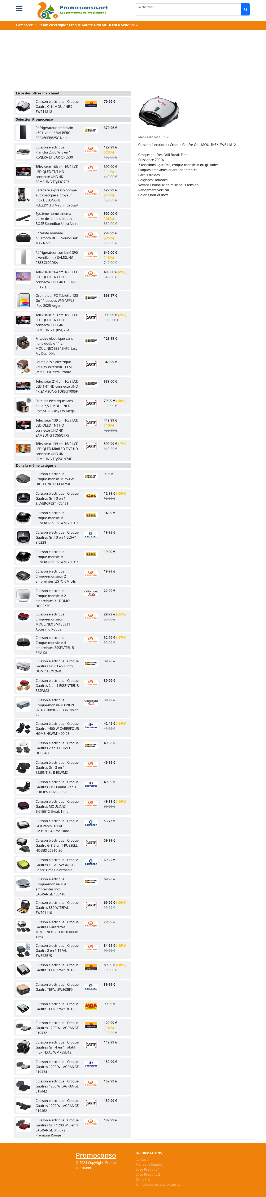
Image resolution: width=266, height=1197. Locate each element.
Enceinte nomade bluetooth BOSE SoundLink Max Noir (57, 238)
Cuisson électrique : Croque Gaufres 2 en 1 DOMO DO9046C (57, 748)
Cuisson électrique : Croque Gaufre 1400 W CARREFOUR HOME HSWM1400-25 (57, 728)
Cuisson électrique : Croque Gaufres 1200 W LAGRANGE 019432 (57, 1027)
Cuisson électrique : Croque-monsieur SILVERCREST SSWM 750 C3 (57, 518)
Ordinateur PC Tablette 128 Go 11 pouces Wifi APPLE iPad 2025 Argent (57, 300)
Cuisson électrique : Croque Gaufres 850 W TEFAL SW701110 (57, 907)
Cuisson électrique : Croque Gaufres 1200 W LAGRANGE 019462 (57, 1105)
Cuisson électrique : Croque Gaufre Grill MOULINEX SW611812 (57, 106)
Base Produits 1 (148, 1169)
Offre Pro (143, 1179)
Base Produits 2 (148, 1174)
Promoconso (96, 1155)
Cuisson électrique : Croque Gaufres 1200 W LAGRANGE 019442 (57, 1086)
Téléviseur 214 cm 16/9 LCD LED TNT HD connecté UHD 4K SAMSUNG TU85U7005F (57, 386)
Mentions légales (149, 1164)
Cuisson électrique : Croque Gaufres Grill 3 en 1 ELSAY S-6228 (57, 537)
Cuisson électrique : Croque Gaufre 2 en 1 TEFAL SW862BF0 (57, 950)
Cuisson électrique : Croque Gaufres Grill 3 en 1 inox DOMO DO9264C (57, 666)
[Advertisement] (133, 61)
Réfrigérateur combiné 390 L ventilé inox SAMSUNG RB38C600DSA (57, 257)
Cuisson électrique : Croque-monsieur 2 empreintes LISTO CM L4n (56, 576)
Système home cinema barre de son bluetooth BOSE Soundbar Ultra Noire (57, 218)
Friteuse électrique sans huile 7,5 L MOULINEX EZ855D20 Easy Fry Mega (55, 406)
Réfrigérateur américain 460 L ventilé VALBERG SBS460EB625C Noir (54, 132)
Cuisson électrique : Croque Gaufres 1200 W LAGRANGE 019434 (57, 1066)
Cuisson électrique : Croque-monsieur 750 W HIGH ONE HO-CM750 (55, 479)
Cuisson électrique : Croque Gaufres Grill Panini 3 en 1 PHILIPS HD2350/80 (57, 787)
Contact (142, 1159)
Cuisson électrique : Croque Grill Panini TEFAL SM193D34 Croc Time (57, 826)
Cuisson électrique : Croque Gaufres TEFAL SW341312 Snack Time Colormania (57, 865)
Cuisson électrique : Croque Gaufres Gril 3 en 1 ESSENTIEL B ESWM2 (57, 767)
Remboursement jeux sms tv (158, 1184)
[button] (19, 8)
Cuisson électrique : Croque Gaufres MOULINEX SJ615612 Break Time (57, 806)
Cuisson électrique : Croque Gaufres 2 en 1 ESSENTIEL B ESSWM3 (57, 685)
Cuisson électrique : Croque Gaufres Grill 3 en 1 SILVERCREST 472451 (57, 498)
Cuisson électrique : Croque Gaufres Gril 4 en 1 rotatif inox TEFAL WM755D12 (57, 1047)
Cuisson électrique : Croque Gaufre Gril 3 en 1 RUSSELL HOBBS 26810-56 (57, 845)
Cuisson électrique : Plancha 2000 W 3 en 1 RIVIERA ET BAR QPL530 (54, 152)
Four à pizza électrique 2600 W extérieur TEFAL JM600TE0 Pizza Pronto (54, 367)
